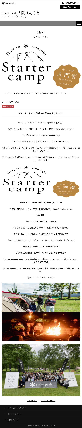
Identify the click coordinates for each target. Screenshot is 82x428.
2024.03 (19, 93)
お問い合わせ (13, 420)
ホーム (9, 93)
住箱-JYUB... (32, 401)
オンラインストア (15, 414)
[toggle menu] (79, 23)
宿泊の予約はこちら (70, 7)
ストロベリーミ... (48, 401)
